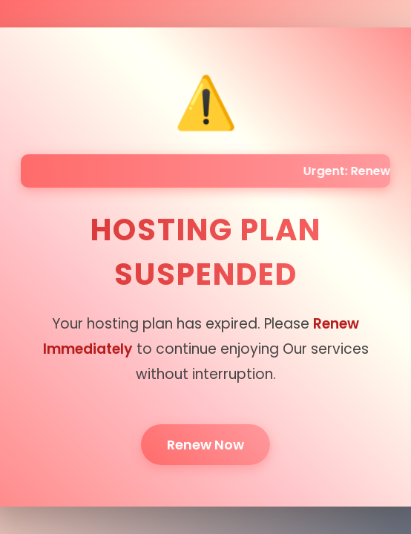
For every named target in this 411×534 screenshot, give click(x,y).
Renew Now (205, 444)
